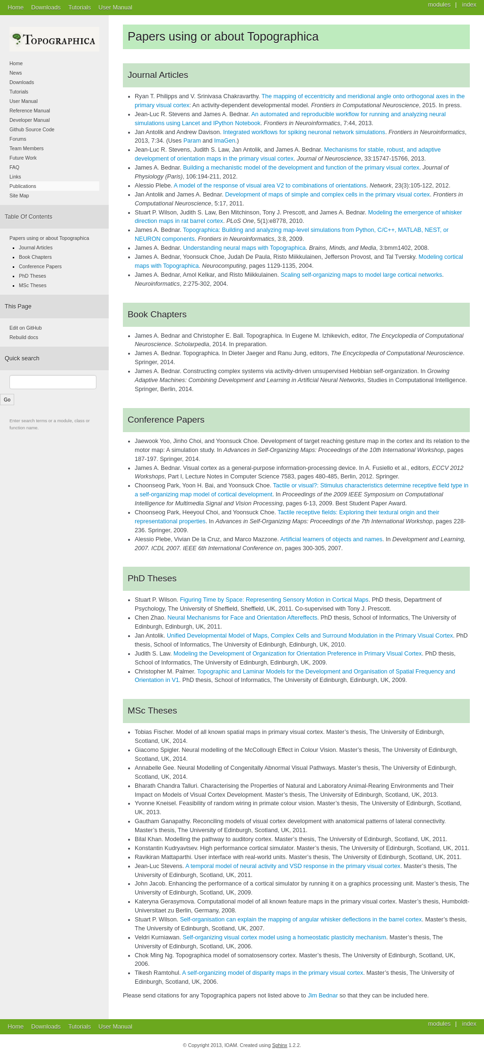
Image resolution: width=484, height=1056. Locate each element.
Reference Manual (29, 110)
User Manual (115, 7)
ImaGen (224, 140)
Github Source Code (31, 129)
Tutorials (79, 7)
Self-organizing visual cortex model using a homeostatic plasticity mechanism (284, 937)
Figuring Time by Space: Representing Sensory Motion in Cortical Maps (274, 599)
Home (16, 7)
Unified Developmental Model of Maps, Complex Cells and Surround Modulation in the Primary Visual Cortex (310, 635)
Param (192, 140)
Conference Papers (40, 266)
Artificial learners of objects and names (331, 539)
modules (439, 1024)
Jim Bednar (323, 995)
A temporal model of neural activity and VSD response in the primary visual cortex (292, 866)
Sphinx (279, 1045)
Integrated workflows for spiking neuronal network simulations (304, 132)
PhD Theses (32, 276)
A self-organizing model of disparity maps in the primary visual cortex (272, 973)
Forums (17, 139)
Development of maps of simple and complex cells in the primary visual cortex (327, 194)
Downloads (45, 7)
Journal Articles (35, 247)
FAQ (14, 167)
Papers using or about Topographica (49, 238)
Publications (22, 186)
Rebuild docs (23, 337)
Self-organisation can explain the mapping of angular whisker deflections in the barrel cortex (301, 919)
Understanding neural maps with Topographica (244, 248)
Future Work (23, 158)
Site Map (19, 195)
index (469, 1024)
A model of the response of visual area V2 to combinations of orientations (270, 185)
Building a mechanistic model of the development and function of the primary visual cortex (301, 167)
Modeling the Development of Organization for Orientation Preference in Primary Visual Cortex (297, 653)
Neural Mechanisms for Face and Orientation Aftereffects (242, 617)
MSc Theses (32, 285)
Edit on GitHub (25, 328)
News (15, 73)
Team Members (26, 148)
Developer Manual (29, 120)
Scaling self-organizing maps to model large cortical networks (361, 275)
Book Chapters (35, 257)
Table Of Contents (28, 216)
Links (15, 176)
